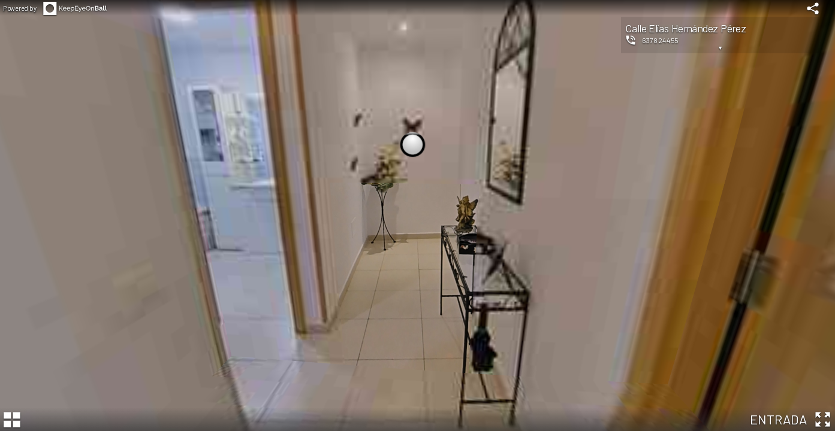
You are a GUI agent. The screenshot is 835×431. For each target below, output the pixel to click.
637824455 (660, 40)
